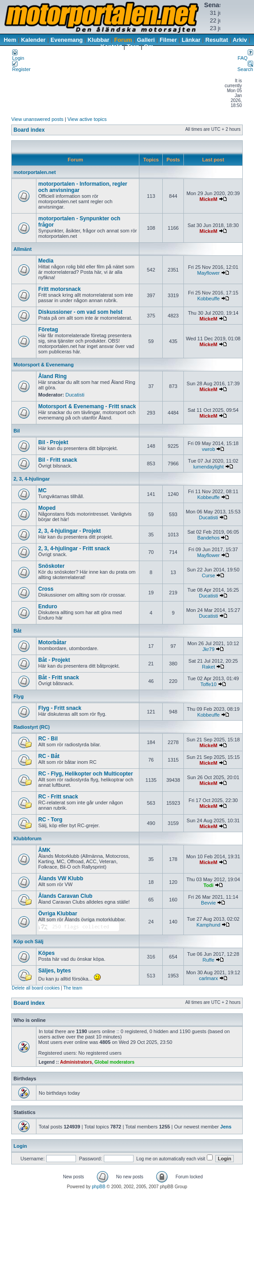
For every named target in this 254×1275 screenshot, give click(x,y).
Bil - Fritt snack (57, 460)
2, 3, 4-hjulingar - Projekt (69, 531)
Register (21, 67)
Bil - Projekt (53, 442)
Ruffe (208, 960)
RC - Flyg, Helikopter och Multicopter (85, 774)
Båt (17, 630)
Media (45, 261)
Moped (47, 508)
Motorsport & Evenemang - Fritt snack (87, 406)
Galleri (146, 39)
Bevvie (208, 902)
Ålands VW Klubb (60, 878)
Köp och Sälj (28, 941)
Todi (208, 885)
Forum (123, 39)
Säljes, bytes (54, 970)
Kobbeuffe (208, 298)
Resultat (216, 39)
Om (148, 46)
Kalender (33, 39)
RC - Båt (48, 756)
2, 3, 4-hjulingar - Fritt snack (74, 548)
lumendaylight (208, 466)
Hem (10, 39)
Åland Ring (52, 376)
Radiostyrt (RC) (31, 727)
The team (72, 987)
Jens (226, 1126)
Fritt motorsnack (59, 289)
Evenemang (66, 39)
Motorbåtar (52, 642)
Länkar (191, 39)
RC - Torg (50, 819)
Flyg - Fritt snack (59, 708)
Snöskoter (51, 566)
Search (245, 67)
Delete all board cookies (36, 987)
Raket (208, 666)
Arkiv (239, 39)
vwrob (208, 449)
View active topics (87, 119)
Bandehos (208, 537)
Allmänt (22, 249)
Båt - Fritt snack (58, 677)
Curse (208, 575)
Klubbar (98, 39)
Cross (45, 589)
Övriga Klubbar (57, 913)
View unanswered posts (37, 119)
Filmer (168, 39)
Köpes (46, 953)
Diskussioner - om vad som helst (80, 312)
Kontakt (111, 46)
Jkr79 (208, 649)
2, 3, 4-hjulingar (31, 478)
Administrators (76, 1062)
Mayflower (208, 273)
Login (18, 56)
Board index (29, 130)
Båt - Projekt (54, 660)
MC (42, 490)
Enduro (47, 606)
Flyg (18, 696)
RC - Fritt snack (58, 797)
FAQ (245, 56)
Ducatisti (75, 394)
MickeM (209, 199)
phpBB (98, 1186)
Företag (48, 329)
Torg (133, 46)
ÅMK (44, 850)
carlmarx (208, 978)
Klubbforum (27, 838)
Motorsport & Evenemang (43, 364)
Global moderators (114, 1062)
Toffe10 (209, 684)
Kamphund (208, 924)
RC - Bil (48, 739)
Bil (16, 430)
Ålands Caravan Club (65, 896)
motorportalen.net (34, 172)
